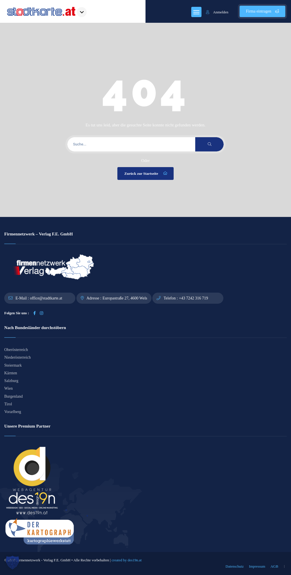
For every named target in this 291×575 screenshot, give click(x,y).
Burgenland (13, 396)
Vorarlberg (12, 412)
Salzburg (11, 381)
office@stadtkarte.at (46, 298)
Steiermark (13, 365)
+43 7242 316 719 (193, 298)
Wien (8, 388)
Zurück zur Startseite (146, 173)
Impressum (257, 566)
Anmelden (217, 12)
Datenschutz (235, 566)
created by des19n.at (127, 560)
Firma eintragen (262, 11)
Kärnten (10, 373)
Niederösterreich (17, 357)
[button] (12, 562)
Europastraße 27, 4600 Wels (125, 298)
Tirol (8, 404)
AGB (274, 566)
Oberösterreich (16, 350)
